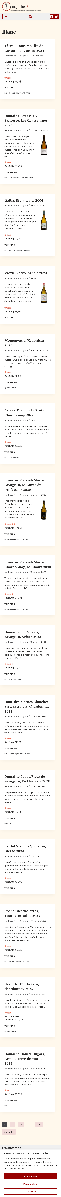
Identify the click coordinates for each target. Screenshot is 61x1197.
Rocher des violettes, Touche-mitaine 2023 (22, 913)
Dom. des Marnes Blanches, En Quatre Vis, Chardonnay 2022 (27, 706)
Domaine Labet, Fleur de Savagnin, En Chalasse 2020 (27, 778)
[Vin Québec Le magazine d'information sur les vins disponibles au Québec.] (21, 6)
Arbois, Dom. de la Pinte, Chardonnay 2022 (24, 412)
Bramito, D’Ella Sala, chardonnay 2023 (21, 986)
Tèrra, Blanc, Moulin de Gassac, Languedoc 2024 (24, 48)
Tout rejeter (30, 1191)
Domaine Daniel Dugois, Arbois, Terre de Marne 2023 (24, 1058)
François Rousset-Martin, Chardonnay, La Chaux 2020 (27, 564)
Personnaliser (30, 1184)
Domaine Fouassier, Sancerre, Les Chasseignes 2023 (25, 120)
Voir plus (10, 88)
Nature (12, 754)
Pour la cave (27, 178)
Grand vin (9, 540)
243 (39, 1124)
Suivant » (8, 1132)
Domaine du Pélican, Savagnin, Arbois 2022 (22, 634)
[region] (30, 1173)
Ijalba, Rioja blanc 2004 (23, 200)
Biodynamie (14, 178)
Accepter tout (30, 1176)
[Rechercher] (30, 16)
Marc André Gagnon (18, 56)
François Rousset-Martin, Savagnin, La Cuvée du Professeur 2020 (25, 485)
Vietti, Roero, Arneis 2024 (25, 273)
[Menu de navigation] (5, 16)
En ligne (13, 93)
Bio (5, 93)
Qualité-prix (24, 93)
